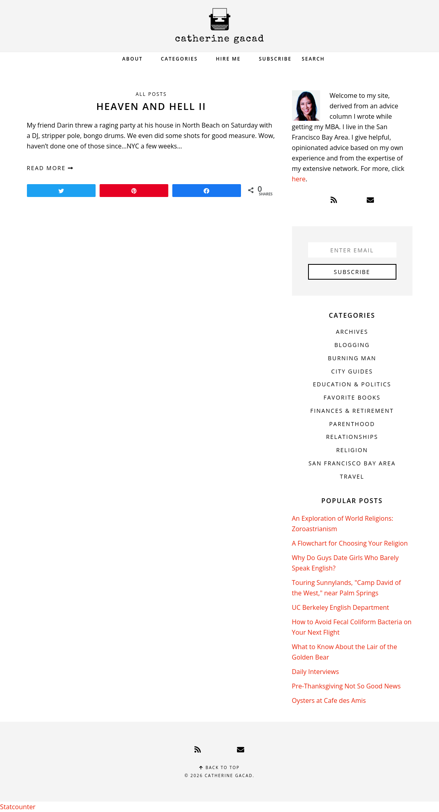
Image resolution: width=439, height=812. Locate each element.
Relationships (352, 437)
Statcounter (17, 806)
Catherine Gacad (219, 26)
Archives (352, 331)
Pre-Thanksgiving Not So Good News (346, 686)
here (299, 179)
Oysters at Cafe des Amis (329, 700)
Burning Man (352, 358)
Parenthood (352, 424)
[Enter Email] (352, 250)
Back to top (219, 767)
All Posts (151, 94)
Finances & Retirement (352, 410)
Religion (352, 450)
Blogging (352, 345)
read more (50, 168)
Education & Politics (352, 384)
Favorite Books (351, 397)
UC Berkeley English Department (340, 607)
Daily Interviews (315, 671)
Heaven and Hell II (151, 106)
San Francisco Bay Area (352, 463)
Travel (352, 476)
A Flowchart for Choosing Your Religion (350, 543)
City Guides (352, 371)
